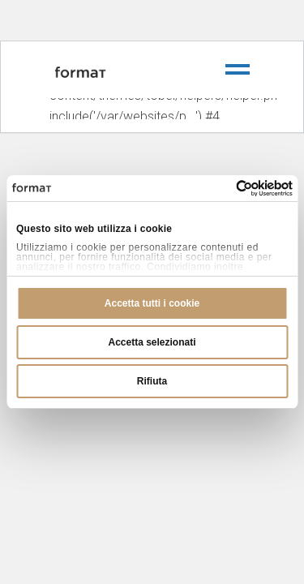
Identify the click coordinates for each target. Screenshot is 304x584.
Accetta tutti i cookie (152, 303)
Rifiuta (152, 381)
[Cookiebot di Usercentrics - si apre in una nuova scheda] (222, 188)
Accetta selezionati (151, 342)
